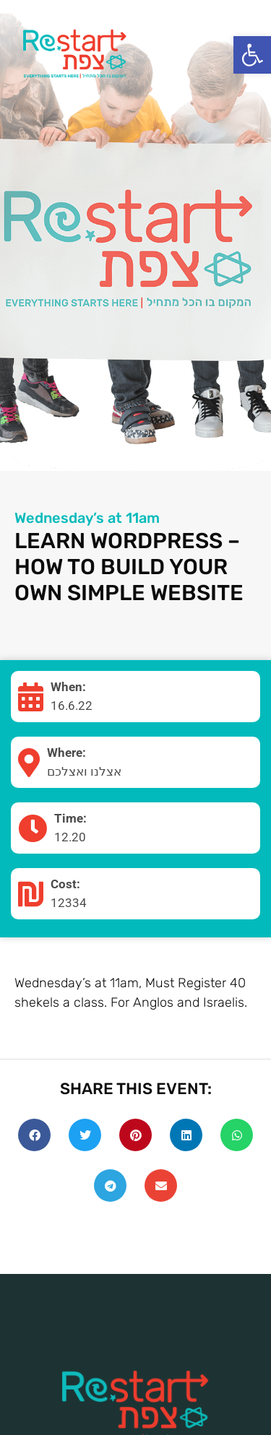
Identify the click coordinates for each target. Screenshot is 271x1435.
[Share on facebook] (34, 1135)
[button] (252, 55)
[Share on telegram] (110, 1185)
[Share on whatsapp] (236, 1135)
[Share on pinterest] (135, 1135)
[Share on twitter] (85, 1135)
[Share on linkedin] (186, 1135)
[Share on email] (161, 1185)
